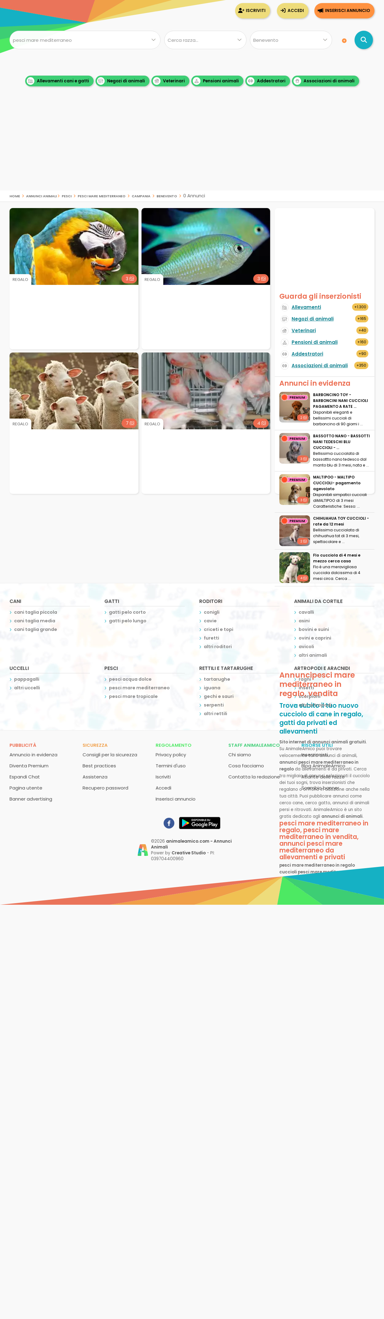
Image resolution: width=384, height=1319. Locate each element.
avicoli (306, 647)
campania (141, 195)
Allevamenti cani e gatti (58, 81)
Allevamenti (306, 307)
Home (15, 195)
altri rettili (215, 714)
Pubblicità (23, 745)
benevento (167, 195)
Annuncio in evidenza (33, 754)
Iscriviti (256, 11)
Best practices (99, 765)
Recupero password (105, 788)
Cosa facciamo (246, 765)
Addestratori (266, 81)
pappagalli (26, 679)
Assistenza (95, 777)
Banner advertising (31, 799)
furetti (211, 638)
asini (304, 621)
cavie (210, 621)
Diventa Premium (29, 765)
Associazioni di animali (324, 81)
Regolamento (174, 745)
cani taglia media (34, 621)
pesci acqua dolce (130, 679)
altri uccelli (27, 688)
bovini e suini (314, 629)
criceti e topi (218, 629)
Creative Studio (189, 853)
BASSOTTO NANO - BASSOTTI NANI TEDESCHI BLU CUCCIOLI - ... (341, 441)
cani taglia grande (35, 629)
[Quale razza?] (205, 40)
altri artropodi (315, 705)
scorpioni (309, 696)
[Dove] (291, 40)
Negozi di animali (121, 81)
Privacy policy (171, 754)
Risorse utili (317, 745)
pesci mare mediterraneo (102, 195)
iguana (212, 688)
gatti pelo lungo (127, 621)
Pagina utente (26, 788)
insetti (306, 688)
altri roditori (218, 647)
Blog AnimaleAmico (323, 765)
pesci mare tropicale (133, 696)
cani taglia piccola (35, 612)
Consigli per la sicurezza (110, 754)
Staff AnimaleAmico (254, 745)
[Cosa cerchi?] (85, 40)
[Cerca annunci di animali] (364, 40)
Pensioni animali (216, 81)
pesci (67, 195)
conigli (211, 612)
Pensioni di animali (315, 342)
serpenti (214, 705)
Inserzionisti (314, 754)
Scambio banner (320, 788)
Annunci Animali (41, 195)
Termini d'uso (171, 765)
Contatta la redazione (254, 777)
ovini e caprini (315, 638)
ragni (305, 679)
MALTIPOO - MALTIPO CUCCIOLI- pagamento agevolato (337, 482)
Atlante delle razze (323, 777)
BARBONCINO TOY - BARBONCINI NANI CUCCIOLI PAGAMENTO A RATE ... (340, 400)
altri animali (313, 655)
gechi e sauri (219, 696)
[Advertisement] (192, 147)
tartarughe (217, 679)
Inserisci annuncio (347, 11)
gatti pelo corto (127, 612)
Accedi (296, 11)
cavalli (306, 612)
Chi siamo (239, 754)
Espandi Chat (25, 777)
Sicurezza (95, 745)
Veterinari (169, 81)
